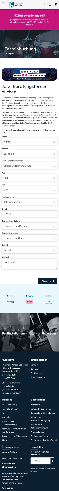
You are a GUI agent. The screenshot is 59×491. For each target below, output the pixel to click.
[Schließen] (55, 12)
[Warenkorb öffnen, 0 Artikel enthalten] (56, 4)
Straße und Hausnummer (12, 158)
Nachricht (6, 254)
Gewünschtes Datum (11, 218)
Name (4, 134)
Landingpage (9, 51)
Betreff (5, 242)
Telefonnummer (8, 194)
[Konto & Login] (50, 4)
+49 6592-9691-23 (12, 390)
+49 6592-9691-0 (12, 387)
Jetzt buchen (7, 485)
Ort (3, 182)
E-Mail (4, 206)
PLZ (3, 170)
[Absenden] (52, 458)
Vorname (6, 146)
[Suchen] (44, 4)
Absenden (46, 278)
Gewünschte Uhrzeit (10, 230)
